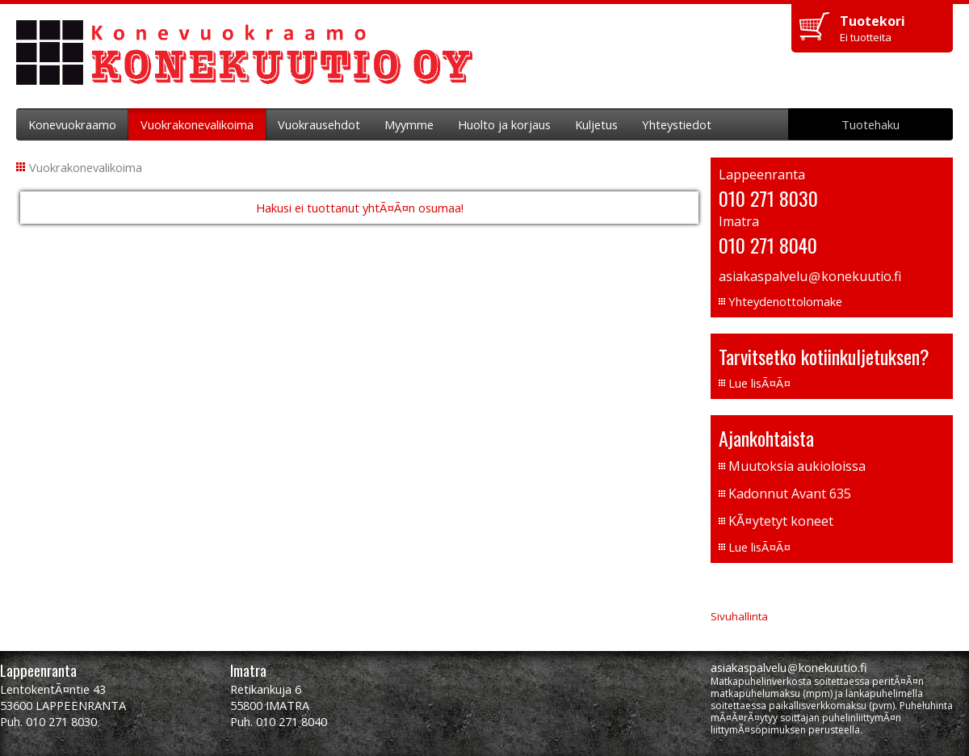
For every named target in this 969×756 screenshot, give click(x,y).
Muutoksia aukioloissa (797, 466)
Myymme (409, 124)
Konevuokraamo (72, 124)
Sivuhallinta (739, 616)
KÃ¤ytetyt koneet (780, 521)
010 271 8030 (768, 197)
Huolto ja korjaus (504, 124)
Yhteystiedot (676, 124)
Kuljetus (596, 124)
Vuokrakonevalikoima (197, 124)
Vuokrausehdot (319, 124)
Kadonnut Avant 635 (789, 493)
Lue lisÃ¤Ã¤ (759, 383)
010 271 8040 (768, 244)
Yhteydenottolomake (785, 301)
